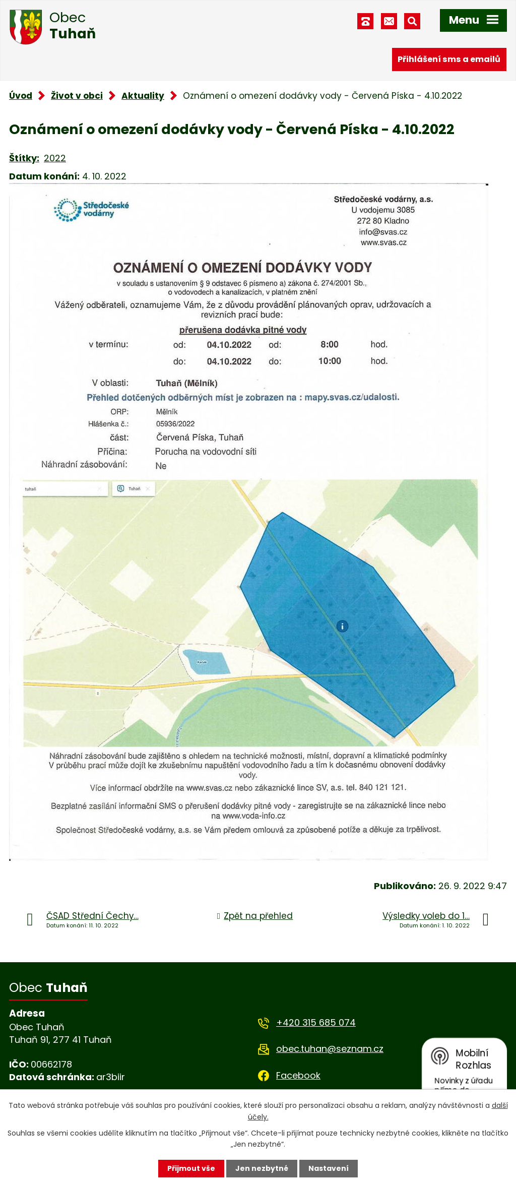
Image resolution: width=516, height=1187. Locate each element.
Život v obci (77, 96)
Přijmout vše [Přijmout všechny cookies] (191, 1168)
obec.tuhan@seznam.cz (329, 1048)
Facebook (298, 1075)
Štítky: (24, 158)
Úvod (20, 96)
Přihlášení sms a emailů (449, 59)
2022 (55, 158)
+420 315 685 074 (316, 1022)
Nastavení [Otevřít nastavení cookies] (328, 1168)
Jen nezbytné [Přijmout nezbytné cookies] (261, 1168)
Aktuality (142, 96)
